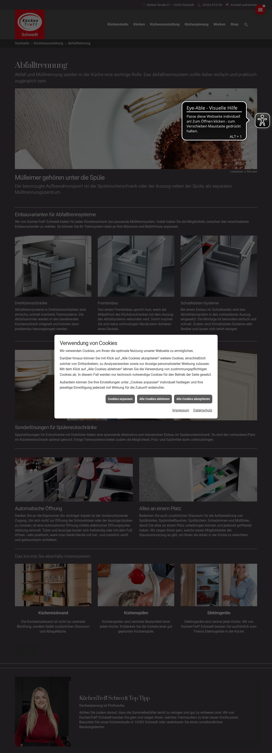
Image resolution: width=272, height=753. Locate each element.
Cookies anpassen (120, 399)
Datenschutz (202, 410)
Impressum (180, 410)
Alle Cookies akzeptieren (193, 399)
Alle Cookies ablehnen (154, 399)
